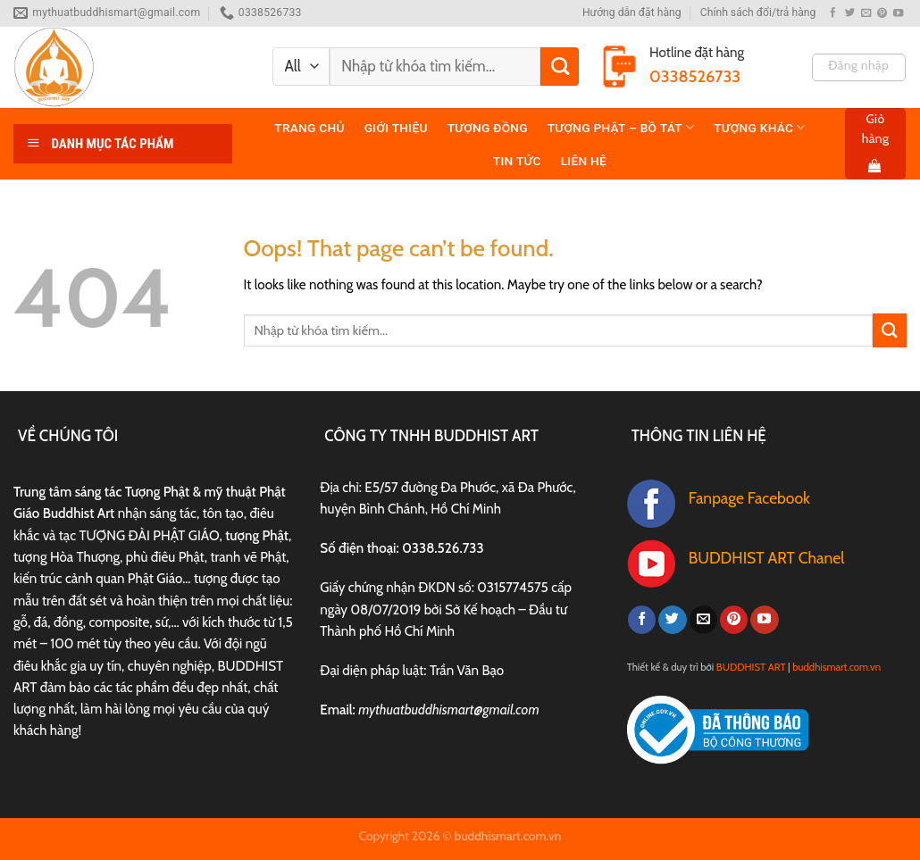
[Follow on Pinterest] (882, 13)
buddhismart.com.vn (836, 667)
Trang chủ (309, 128)
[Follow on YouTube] (898, 13)
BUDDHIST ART (751, 667)
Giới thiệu (396, 128)
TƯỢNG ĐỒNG (487, 128)
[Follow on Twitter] (850, 13)
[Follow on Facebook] (833, 13)
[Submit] (559, 66)
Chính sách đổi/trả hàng (758, 12)
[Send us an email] (866, 13)
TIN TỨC (517, 161)
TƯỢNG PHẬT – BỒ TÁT (621, 127)
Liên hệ (583, 161)
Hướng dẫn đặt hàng (632, 12)
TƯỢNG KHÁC (759, 127)
